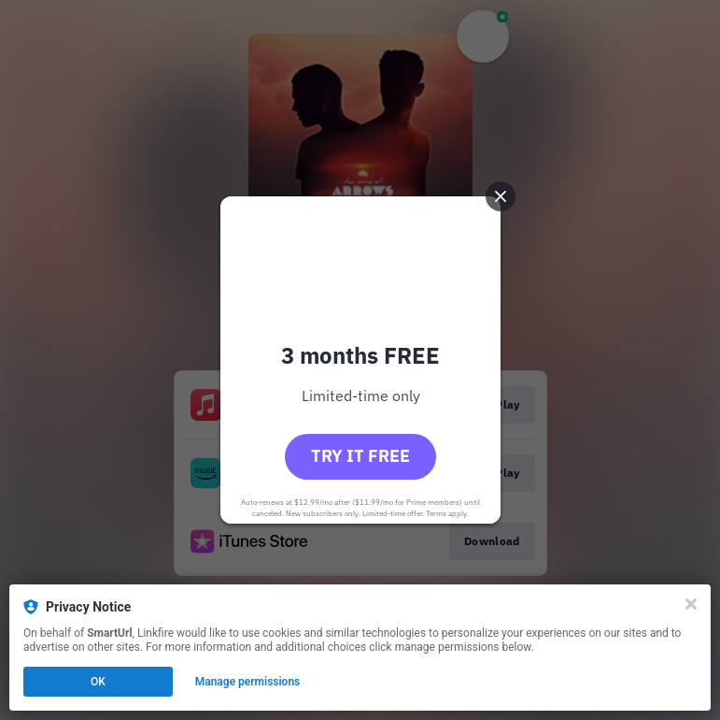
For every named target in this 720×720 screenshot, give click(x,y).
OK (98, 681)
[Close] (691, 604)
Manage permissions (248, 681)
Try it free (360, 456)
